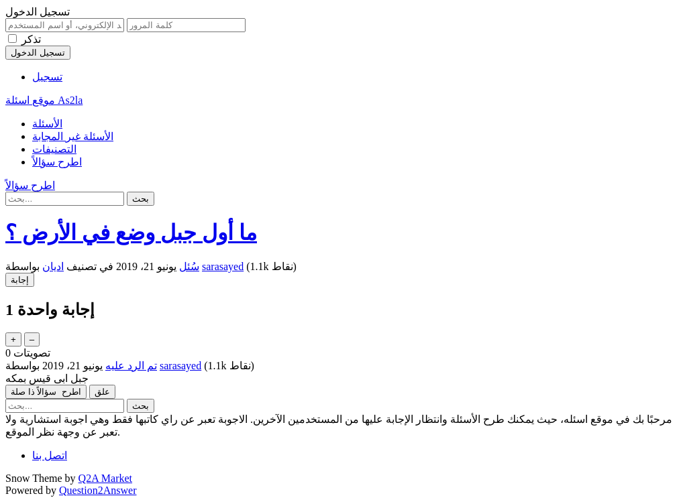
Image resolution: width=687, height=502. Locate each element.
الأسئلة (47, 123)
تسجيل (47, 76)
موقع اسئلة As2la (44, 100)
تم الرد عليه (131, 365)
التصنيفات (54, 149)
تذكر (31, 39)
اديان (53, 266)
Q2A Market (105, 478)
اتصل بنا (49, 455)
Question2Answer (98, 490)
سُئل (189, 266)
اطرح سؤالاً (57, 162)
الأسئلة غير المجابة (72, 136)
